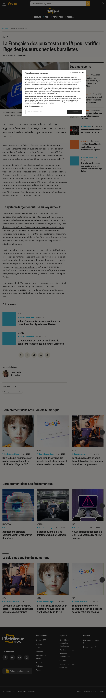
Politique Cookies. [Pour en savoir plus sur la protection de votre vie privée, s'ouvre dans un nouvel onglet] (52, 93)
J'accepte (74, 112)
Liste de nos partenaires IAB (34, 106)
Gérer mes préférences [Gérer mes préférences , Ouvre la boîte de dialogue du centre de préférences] (34, 112)
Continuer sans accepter (76, 72)
